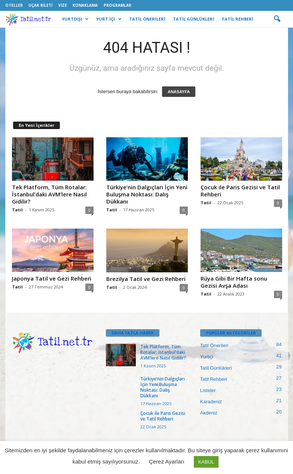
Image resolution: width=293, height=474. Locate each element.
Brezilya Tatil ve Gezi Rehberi (146, 278)
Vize (62, 5)
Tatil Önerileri (214, 345)
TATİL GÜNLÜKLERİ (193, 19)
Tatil (17, 209)
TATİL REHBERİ (237, 19)
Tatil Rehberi (213, 379)
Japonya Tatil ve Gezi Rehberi (51, 278)
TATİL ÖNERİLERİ (147, 19)
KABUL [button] (206, 462)
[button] (277, 19)
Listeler (208, 390)
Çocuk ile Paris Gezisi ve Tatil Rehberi (240, 190)
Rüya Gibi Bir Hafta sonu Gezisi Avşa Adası (234, 282)
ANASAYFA (179, 91)
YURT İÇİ (109, 19)
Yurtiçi (206, 357)
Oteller (14, 5)
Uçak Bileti (40, 5)
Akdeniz (208, 413)
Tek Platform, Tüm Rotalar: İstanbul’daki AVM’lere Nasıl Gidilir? (49, 194)
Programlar (117, 5)
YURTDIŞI (75, 19)
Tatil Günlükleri (216, 368)
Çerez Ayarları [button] (166, 461)
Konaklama (85, 5)
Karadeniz (211, 401)
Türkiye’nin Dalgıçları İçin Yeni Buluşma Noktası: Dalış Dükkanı (146, 194)
